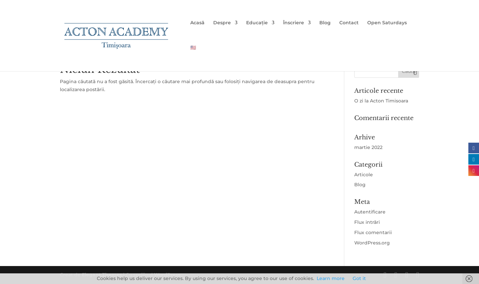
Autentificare (370, 212)
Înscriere (293, 23)
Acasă (197, 23)
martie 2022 (368, 147)
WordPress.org (372, 243)
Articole (363, 175)
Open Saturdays (387, 23)
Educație (257, 23)
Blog (325, 23)
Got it (359, 278)
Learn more (331, 278)
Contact (349, 23)
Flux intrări (367, 222)
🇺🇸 (193, 48)
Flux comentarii (373, 232)
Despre (222, 23)
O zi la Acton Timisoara (381, 101)
